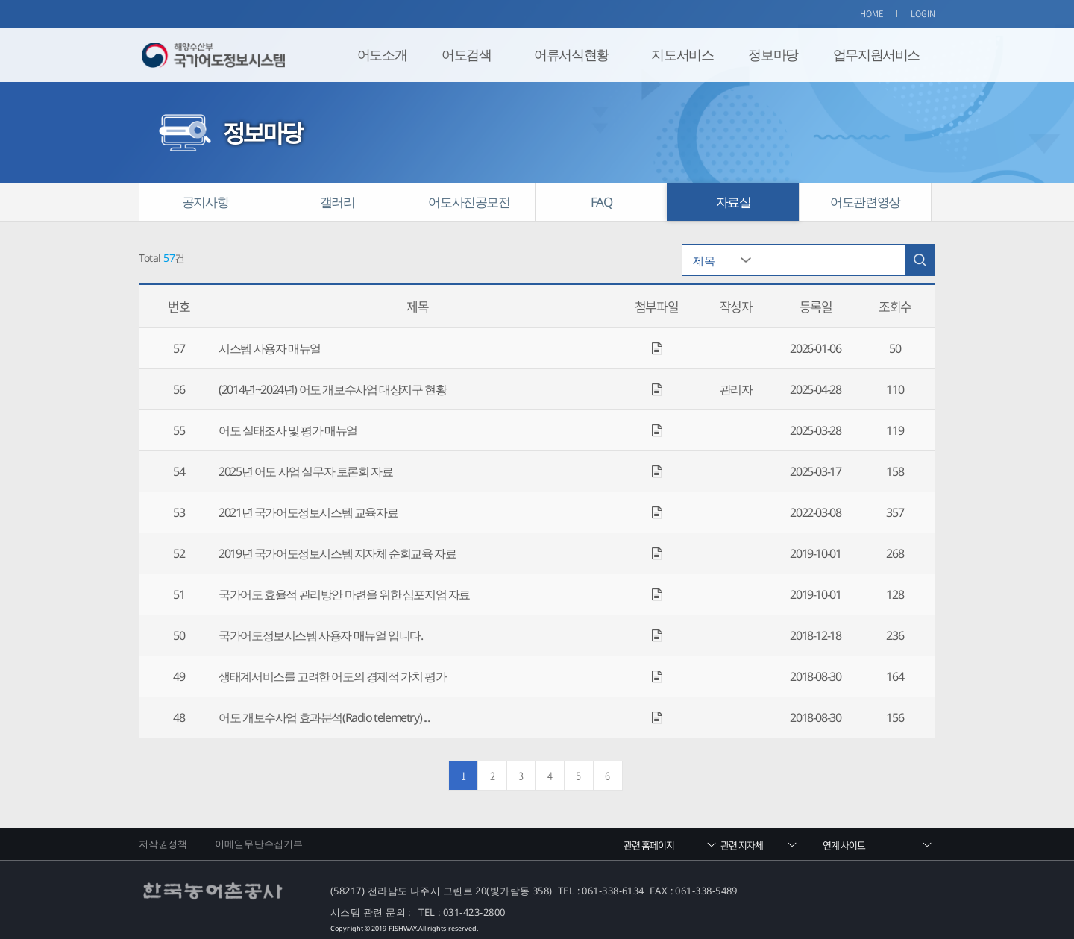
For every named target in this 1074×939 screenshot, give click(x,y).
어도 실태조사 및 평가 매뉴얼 (288, 430)
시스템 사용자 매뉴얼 (270, 348)
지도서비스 (682, 54)
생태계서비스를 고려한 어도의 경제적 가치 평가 (332, 676)
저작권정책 (163, 843)
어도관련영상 (865, 201)
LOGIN (923, 13)
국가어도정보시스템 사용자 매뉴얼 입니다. (320, 635)
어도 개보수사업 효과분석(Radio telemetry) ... (324, 717)
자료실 (733, 201)
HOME (872, 13)
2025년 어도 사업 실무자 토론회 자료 (305, 471)
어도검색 (466, 54)
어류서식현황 (571, 54)
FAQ (601, 201)
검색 (920, 260)
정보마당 (772, 54)
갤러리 (337, 201)
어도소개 (381, 54)
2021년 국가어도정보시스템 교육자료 (308, 512)
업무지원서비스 (876, 54)
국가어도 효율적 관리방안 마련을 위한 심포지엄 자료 (344, 594)
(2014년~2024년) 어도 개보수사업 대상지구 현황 (332, 389)
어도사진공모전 (468, 201)
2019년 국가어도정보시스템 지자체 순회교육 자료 (337, 553)
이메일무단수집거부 (259, 843)
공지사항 (205, 201)
